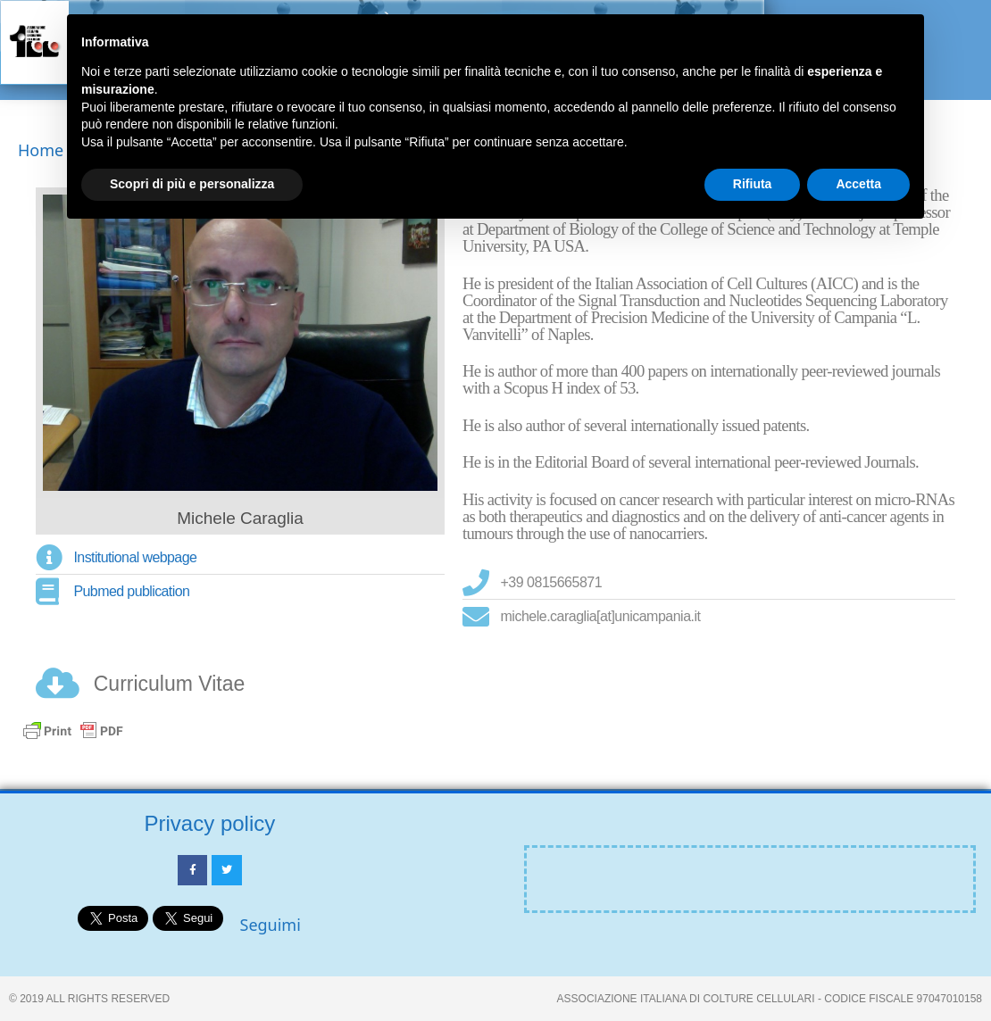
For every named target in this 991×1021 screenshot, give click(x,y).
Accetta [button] (858, 184)
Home (40, 150)
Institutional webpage (135, 557)
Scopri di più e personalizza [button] (192, 184)
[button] (953, 59)
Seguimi (270, 924)
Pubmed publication (132, 591)
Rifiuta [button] (752, 184)
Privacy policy (210, 823)
